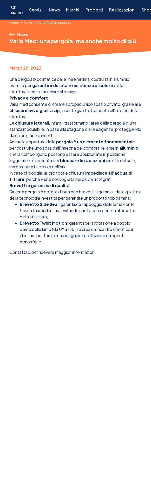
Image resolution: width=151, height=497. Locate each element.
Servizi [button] (36, 10)
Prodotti (94, 10)
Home (14, 22)
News (54, 10)
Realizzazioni (122, 10)
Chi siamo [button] (17, 9)
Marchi (72, 10)
